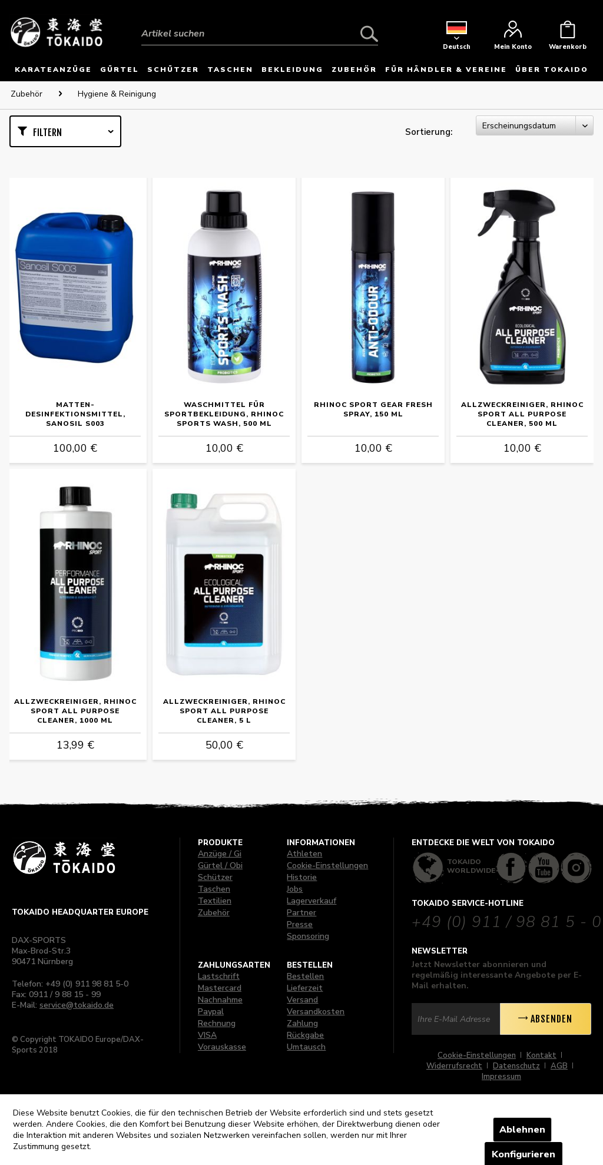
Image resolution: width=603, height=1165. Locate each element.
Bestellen (305, 976)
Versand (302, 999)
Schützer (215, 877)
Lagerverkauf (311, 900)
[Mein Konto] (513, 38)
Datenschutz (516, 1066)
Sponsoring (308, 936)
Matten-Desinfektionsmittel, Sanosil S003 (75, 414)
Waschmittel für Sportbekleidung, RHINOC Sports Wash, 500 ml (224, 414)
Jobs (295, 889)
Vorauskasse (222, 1047)
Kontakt (541, 1055)
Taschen (214, 889)
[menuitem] (259, 25)
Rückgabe (305, 1035)
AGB (559, 1066)
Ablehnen (522, 1129)
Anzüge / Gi (219, 853)
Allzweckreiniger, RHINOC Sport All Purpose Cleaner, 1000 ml (75, 711)
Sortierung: (428, 132)
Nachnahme (220, 999)
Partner (301, 912)
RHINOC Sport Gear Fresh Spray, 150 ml (373, 409)
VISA (207, 1035)
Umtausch (306, 1047)
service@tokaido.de (76, 1005)
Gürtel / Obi (220, 865)
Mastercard (219, 988)
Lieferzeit (305, 988)
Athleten (304, 853)
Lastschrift (219, 976)
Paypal (211, 1011)
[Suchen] (369, 33)
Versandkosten (315, 1011)
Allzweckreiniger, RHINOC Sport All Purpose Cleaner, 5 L (224, 711)
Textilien (214, 900)
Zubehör (214, 912)
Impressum (501, 1076)
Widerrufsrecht (454, 1066)
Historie (302, 877)
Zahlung (302, 1023)
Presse (300, 924)
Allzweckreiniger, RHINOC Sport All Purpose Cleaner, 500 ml (522, 414)
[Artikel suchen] (259, 33)
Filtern (47, 132)
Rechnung (217, 1023)
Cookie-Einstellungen (327, 865)
